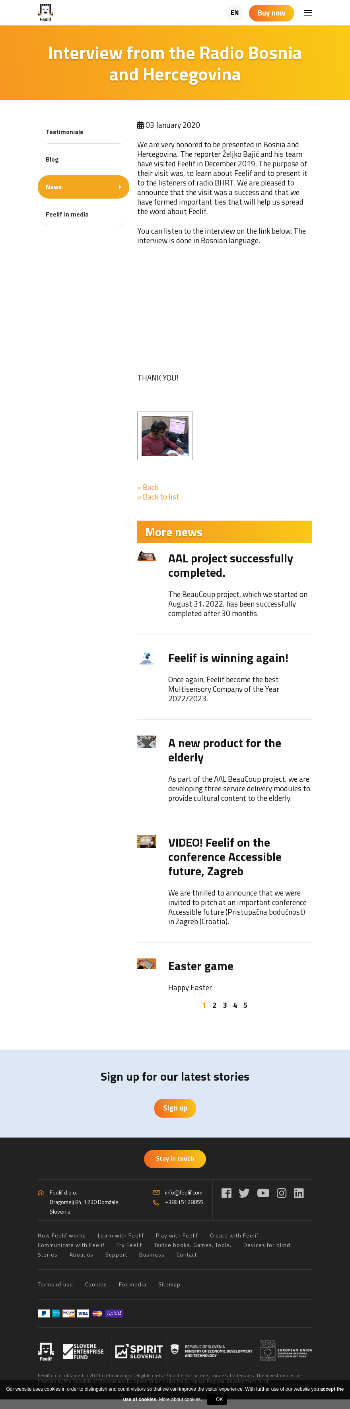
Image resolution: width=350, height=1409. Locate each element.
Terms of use (55, 1284)
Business (152, 1254)
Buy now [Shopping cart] (272, 12)
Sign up (175, 1107)
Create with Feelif (234, 1235)
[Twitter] (244, 1193)
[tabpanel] (224, 771)
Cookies (96, 1284)
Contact (187, 1254)
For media (132, 1284)
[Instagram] (282, 1193)
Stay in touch (175, 1158)
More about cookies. (180, 1399)
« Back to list (158, 496)
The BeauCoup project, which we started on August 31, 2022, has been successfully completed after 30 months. (237, 603)
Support (116, 1254)
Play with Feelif (177, 1235)
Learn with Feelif (121, 1235)
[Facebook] (226, 1193)
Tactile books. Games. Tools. (192, 1245)
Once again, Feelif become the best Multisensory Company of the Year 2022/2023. (223, 688)
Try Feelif (129, 1245)
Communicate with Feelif (71, 1245)
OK (219, 1399)
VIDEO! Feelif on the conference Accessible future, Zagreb (225, 856)
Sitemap (169, 1284)
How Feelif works (62, 1235)
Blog (52, 159)
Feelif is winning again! (228, 657)
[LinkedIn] (299, 1193)
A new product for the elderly (224, 750)
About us (81, 1254)
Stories (48, 1254)
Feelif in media (67, 214)
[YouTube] (263, 1193)
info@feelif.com (183, 1192)
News (54, 186)
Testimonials (64, 132)
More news (173, 532)
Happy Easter (190, 987)
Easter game (200, 965)
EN (235, 13)
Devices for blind (266, 1245)
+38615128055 (184, 1202)
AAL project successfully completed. (230, 565)
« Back (147, 487)
